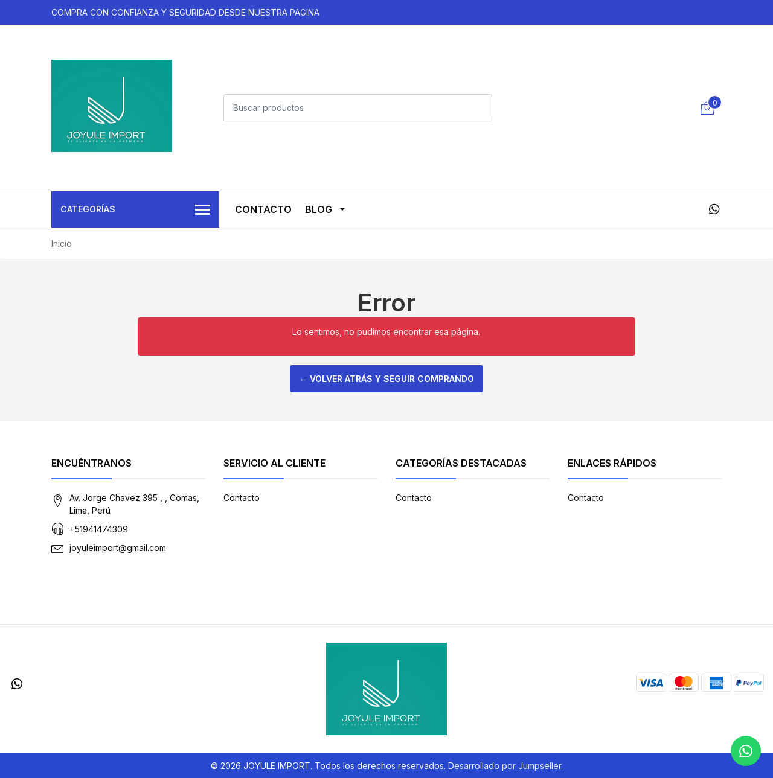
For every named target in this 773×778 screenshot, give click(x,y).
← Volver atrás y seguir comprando (386, 379)
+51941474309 (98, 529)
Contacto (263, 209)
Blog (318, 209)
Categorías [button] (135, 210)
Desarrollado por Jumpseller (504, 765)
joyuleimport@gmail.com (117, 548)
